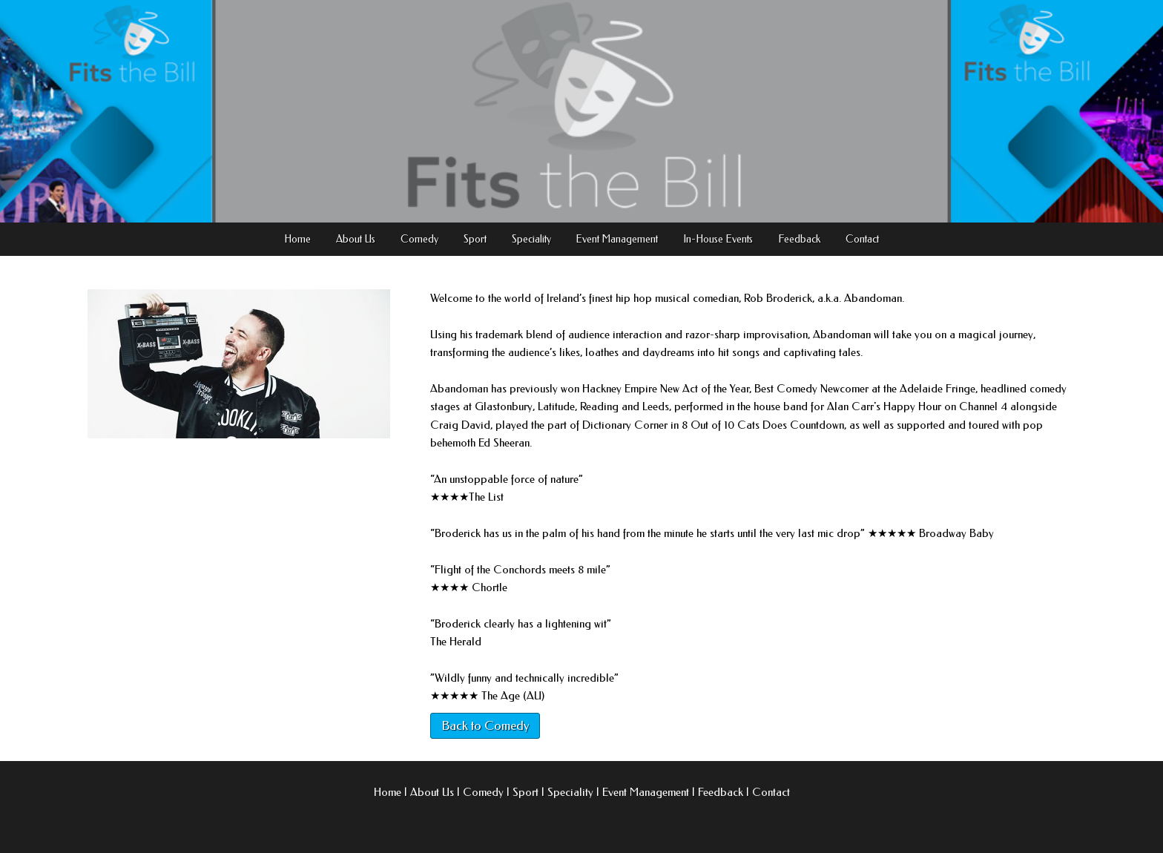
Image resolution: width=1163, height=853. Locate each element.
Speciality (531, 239)
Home (297, 239)
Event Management (617, 239)
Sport (475, 239)
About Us (355, 239)
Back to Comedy (485, 725)
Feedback (799, 239)
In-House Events (718, 239)
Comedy (419, 239)
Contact (862, 239)
